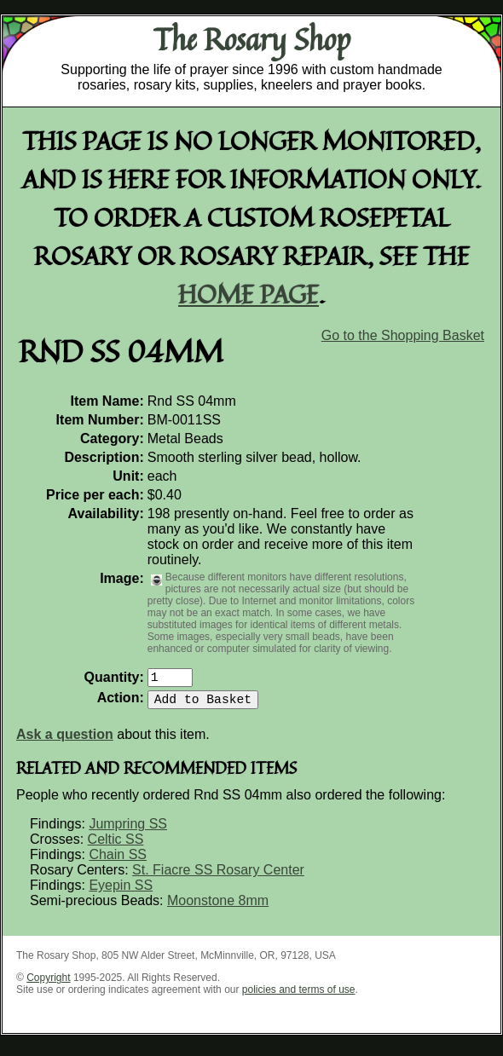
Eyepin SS (121, 892)
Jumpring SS (128, 830)
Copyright (48, 984)
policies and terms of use (299, 996)
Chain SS (118, 861)
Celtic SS (116, 846)
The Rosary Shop (251, 39)
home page (248, 293)
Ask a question (64, 741)
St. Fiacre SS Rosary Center (218, 876)
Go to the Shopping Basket (402, 335)
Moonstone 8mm (218, 907)
